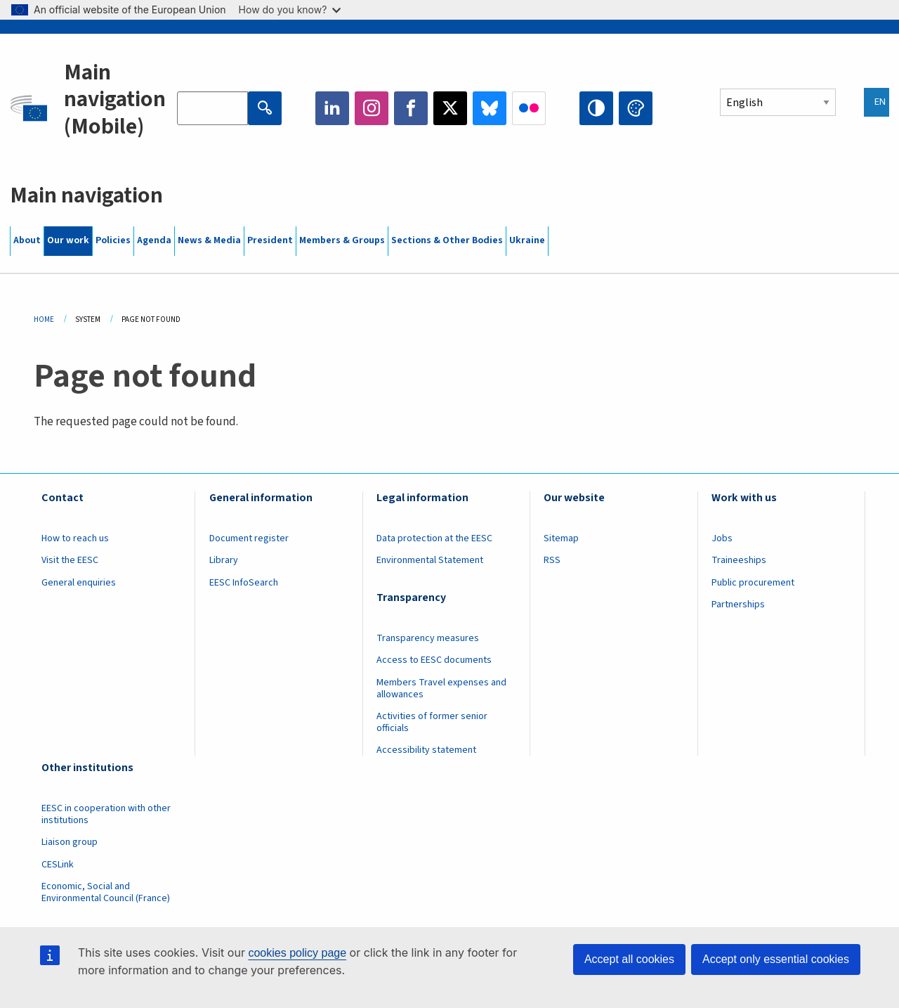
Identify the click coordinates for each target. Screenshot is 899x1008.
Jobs (722, 538)
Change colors (635, 108)
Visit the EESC (69, 560)
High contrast (596, 108)
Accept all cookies (629, 959)
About (27, 240)
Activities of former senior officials (431, 722)
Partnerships (738, 604)
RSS (552, 560)
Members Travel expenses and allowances (441, 689)
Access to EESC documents (434, 660)
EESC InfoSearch (243, 583)
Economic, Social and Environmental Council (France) (106, 892)
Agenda (154, 240)
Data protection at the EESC (434, 538)
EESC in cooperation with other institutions (106, 814)
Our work (68, 240)
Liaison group (69, 842)
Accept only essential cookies (775, 959)
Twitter (450, 108)
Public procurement (752, 583)
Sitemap (561, 538)
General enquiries (78, 583)
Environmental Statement (429, 560)
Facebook (411, 108)
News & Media (209, 240)
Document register (249, 538)
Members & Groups (342, 240)
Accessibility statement (426, 750)
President (270, 240)
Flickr (529, 108)
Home (44, 319)
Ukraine (527, 240)
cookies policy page (297, 953)
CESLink (57, 865)
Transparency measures (427, 638)
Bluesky (489, 108)
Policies (113, 240)
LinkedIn (332, 108)
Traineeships (738, 560)
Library (223, 560)
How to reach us (75, 538)
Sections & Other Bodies (447, 240)
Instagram (371, 108)
